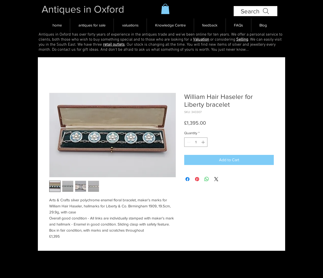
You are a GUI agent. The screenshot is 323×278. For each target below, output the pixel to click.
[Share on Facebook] (187, 179)
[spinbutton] (195, 142)
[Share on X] (216, 179)
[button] (165, 9)
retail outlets (114, 44)
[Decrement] (188, 142)
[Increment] (203, 142)
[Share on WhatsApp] (207, 179)
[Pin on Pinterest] (197, 179)
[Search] (255, 11)
